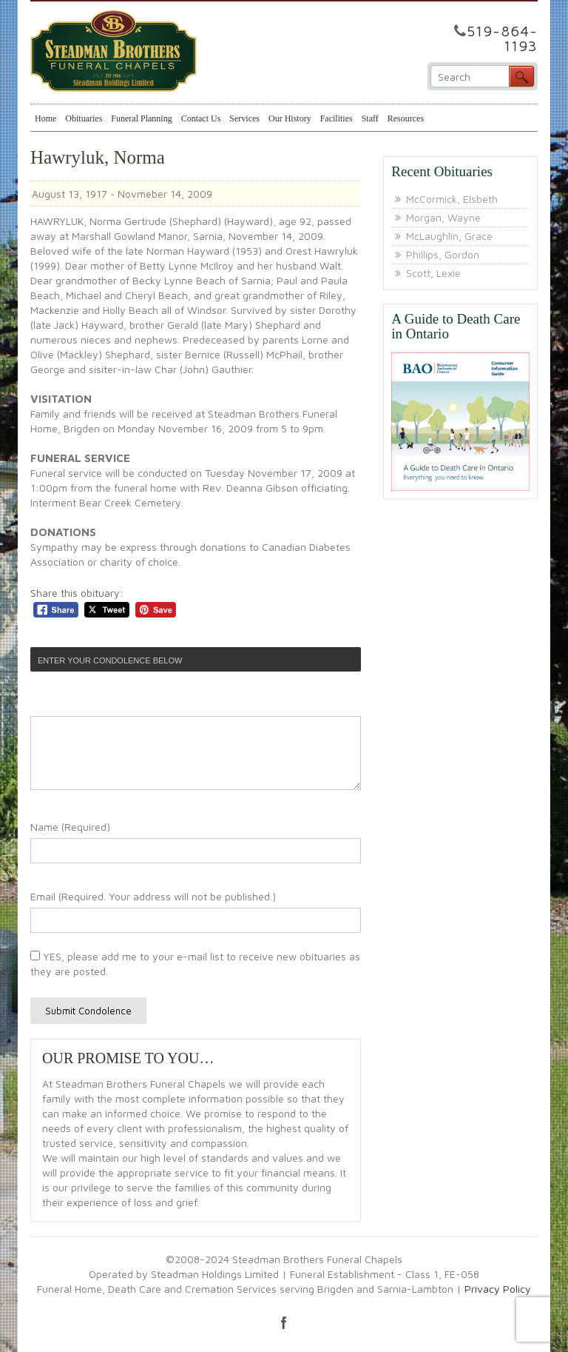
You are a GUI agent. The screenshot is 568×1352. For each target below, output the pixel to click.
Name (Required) (70, 826)
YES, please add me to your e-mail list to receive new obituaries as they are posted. (195, 963)
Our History (289, 118)
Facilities (336, 118)
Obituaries (83, 118)
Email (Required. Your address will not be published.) (153, 896)
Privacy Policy (497, 1288)
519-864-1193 (502, 38)
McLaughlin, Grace (449, 236)
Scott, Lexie (433, 273)
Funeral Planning (141, 118)
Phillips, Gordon (442, 254)
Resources (406, 118)
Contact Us (201, 118)
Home (45, 118)
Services (244, 118)
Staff (370, 118)
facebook (284, 1322)
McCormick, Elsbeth (452, 199)
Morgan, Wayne (443, 217)
